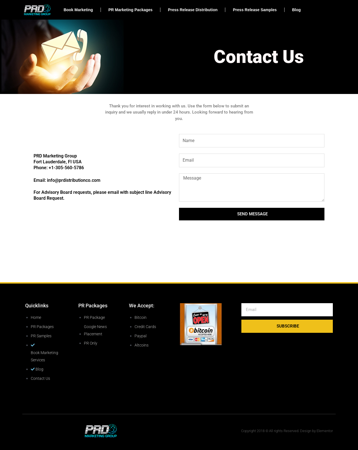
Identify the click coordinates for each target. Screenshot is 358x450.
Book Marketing (78, 10)
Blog (296, 10)
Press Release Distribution (192, 10)
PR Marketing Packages (130, 10)
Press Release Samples (255, 10)
